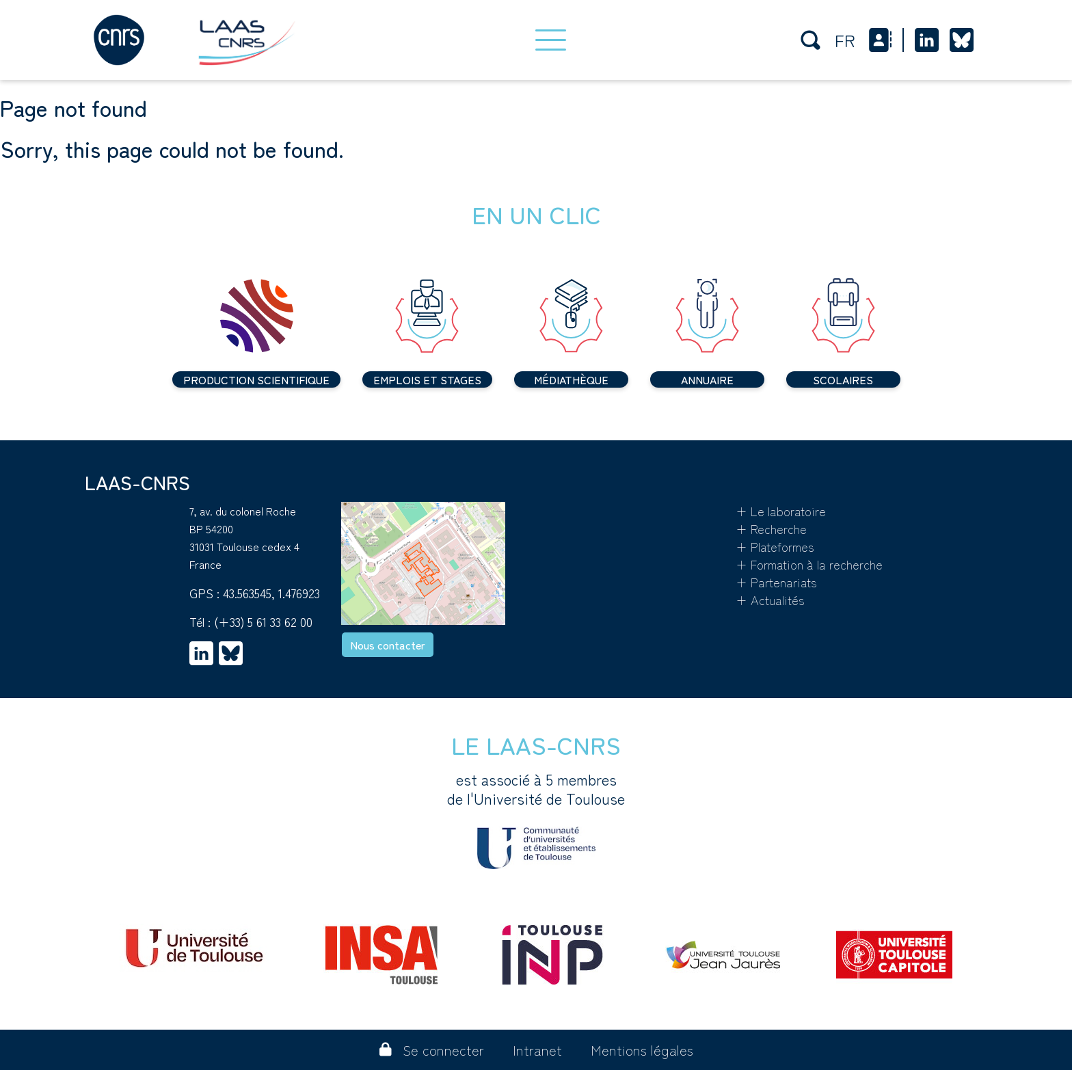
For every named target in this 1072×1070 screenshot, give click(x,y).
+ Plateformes (775, 546)
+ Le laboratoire (781, 511)
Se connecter (431, 1050)
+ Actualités (770, 599)
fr (845, 40)
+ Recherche (771, 528)
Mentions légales (642, 1050)
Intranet (537, 1050)
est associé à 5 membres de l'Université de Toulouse (536, 819)
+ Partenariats (776, 582)
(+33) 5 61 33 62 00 (263, 621)
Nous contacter (387, 645)
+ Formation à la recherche (809, 564)
